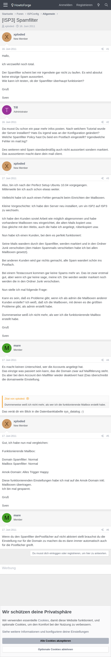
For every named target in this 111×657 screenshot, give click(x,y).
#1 (107, 49)
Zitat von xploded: (15, 398)
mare (17, 345)
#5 (107, 436)
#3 (107, 178)
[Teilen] (102, 49)
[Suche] (106, 5)
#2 (107, 122)
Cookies (43, 620)
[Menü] (5, 5)
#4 (107, 360)
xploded (9, 26)
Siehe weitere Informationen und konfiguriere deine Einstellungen (45, 631)
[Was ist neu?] (98, 5)
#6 (107, 529)
